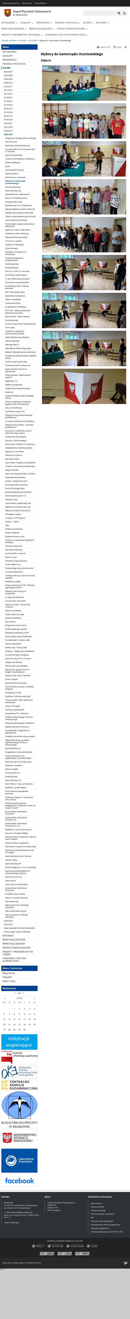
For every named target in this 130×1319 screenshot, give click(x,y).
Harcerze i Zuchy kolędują (15, 490)
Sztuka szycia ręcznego (14, 663)
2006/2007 (8, 121)
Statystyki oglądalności (100, 1278)
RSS (92, 1267)
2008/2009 (8, 128)
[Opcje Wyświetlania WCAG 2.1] (124, 13)
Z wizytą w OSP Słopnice (15, 567)
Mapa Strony (9, 1022)
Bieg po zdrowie (11, 519)
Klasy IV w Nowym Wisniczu (16, 947)
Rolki (7, 575)
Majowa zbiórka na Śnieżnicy (17, 776)
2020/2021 (8, 173)
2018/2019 (8, 165)
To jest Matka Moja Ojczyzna (17, 328)
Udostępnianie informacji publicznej (105, 1274)
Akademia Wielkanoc (13, 667)
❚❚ (5, 82)
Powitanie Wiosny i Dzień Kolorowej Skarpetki (20, 626)
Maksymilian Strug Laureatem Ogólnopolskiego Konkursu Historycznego (17, 791)
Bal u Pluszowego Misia (15, 341)
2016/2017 (8, 158)
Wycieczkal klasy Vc (13, 798)
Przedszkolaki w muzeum (15, 603)
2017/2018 (8, 161)
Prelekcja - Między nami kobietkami (19, 700)
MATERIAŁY (103, 22)
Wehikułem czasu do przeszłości (18, 879)
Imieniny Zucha (11, 549)
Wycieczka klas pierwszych (16, 732)
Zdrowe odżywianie (13, 349)
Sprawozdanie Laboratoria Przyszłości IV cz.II (16, 874)
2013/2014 (8, 147)
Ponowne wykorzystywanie (102, 1270)
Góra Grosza (10, 671)
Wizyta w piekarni (12, 582)
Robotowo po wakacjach (15, 227)
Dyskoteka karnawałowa (15, 527)
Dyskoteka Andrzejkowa (15, 345)
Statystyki (7, 1026)
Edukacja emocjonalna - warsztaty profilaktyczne (19, 475)
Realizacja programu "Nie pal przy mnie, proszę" (19, 847)
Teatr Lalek (9, 377)
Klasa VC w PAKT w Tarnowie (17, 321)
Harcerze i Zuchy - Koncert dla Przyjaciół (17, 655)
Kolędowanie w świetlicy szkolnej (18, 497)
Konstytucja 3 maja (13, 742)
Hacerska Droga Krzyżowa (16, 610)
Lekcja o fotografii (12, 755)
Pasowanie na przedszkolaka (17, 332)
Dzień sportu (10, 930)
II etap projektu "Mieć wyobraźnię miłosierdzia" (19, 750)
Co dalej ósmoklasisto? (14, 647)
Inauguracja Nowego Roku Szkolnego (20, 187)
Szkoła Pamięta (11, 298)
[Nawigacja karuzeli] (15, 82)
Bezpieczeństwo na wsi (14, 586)
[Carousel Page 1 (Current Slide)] (24, 82)
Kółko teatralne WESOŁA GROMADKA (19, 977)
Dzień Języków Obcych (14, 219)
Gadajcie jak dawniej (13, 711)
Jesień (7, 215)
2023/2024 (8, 184)
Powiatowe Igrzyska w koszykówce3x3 (14, 308)
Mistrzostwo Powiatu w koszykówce (20, 493)
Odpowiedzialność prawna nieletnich (20, 258)
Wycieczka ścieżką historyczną (17, 195)
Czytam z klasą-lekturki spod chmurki (20, 266)
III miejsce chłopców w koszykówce (19, 470)
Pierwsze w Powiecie (13, 504)
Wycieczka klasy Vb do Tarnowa (18, 708)
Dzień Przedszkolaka (13, 204)
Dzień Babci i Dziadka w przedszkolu (20, 512)
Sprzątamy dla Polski (13, 251)
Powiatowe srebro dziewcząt (17, 283)
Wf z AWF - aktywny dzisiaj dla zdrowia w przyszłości (17, 361)
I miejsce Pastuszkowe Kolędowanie (20, 516)
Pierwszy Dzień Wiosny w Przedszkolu (15, 641)
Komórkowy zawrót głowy (16, 324)
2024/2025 (8, 970)
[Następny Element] (18, 82)
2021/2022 (8, 176)
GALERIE (88, 22)
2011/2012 (8, 139)
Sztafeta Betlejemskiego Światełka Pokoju (19, 446)
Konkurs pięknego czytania (16, 678)
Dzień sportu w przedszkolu (16, 934)
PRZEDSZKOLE (44, 22)
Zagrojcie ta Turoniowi (14, 501)
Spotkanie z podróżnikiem (15, 837)
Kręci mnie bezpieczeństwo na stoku (20, 523)
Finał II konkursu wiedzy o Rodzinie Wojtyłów (19, 737)
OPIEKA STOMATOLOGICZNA (72, 28)
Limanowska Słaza (12, 352)
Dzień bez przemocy (13, 926)
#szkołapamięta (11, 317)
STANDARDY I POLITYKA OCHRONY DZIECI (66, 34)
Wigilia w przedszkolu (13, 434)
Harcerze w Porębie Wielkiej (16, 882)
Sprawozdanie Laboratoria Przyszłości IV (16, 868)
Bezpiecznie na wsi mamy (15, 675)
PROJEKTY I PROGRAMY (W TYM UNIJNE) (22, 34)
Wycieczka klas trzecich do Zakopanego (16, 419)
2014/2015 (8, 151)
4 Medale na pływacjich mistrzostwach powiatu (14, 382)
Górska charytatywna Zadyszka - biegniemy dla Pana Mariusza (18, 452)
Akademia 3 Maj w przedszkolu (18, 746)
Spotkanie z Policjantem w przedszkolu (16, 302)
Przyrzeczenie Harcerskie (15, 650)
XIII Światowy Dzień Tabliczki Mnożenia (17, 336)
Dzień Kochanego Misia (15, 538)
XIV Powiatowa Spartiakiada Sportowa (16, 842)
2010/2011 (8, 136)
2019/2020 (8, 169)
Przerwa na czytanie (13, 290)
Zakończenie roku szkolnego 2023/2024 (17, 955)
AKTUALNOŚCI (9, 22)
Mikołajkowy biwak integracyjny (18, 398)
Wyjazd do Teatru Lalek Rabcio (18, 279)
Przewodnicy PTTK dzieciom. (17, 763)
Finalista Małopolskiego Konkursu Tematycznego (19, 767)
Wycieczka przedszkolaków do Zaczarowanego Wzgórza (17, 921)
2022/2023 (8, 180)
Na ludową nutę (11, 370)
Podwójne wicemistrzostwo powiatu (20, 786)
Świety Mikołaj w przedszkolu (17, 386)
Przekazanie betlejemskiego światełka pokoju (20, 406)
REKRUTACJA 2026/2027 (41, 28)
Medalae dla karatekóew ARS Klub (19, 262)
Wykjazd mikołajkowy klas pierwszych (20, 401)
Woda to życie (11, 606)
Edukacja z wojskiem (13, 815)
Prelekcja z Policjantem (14, 294)
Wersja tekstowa (40, 3)
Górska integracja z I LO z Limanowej (20, 917)
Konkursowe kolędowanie (15, 486)
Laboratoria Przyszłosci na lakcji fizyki (20, 896)
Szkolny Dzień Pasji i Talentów (17, 725)
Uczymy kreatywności (14, 621)
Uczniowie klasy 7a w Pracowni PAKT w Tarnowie (20, 199)
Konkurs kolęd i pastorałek (16, 411)
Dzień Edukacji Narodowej (16, 269)
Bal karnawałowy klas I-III (15, 545)
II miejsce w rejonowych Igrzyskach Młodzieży (19, 590)
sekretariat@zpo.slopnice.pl (21, 1262)
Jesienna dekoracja (13, 236)
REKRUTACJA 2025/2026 (14, 28)
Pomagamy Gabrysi (13, 564)
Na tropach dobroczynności (16, 534)
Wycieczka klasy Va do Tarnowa (18, 905)
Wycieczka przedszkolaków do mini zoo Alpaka (19, 901)
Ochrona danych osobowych (102, 1263)
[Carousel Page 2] (27, 82)
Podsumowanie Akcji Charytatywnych (20, 373)
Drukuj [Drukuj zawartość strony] (117, 96)
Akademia (9, 441)
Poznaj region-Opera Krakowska (18, 686)
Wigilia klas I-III (11, 430)
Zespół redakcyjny (11, 1272)
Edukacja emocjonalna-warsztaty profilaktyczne (18, 465)
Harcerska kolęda (12, 508)
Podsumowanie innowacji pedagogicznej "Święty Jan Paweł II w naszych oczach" (20, 855)
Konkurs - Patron (12, 571)
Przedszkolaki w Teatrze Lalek (17, 689)
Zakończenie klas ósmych (15, 960)
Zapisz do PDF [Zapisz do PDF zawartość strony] (104, 96)
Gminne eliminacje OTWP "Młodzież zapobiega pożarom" (20, 636)
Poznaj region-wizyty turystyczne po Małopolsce (20, 274)
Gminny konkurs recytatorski (16, 892)
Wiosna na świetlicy (13, 660)
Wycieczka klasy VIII (13, 829)
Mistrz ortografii (11, 818)
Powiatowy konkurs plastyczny (17, 415)
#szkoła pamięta (12, 313)
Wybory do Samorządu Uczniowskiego (15, 231)
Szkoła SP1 (26, 22)
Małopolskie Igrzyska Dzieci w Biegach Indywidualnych (17, 720)
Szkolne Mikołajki (12, 390)
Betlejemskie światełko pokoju (17, 438)
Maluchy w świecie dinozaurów (17, 560)
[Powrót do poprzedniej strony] (125, 96)
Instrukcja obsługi (98, 1260)
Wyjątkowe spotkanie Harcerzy (17, 556)
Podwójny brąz (11, 826)
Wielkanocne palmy (13, 631)
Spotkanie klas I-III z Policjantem (18, 255)
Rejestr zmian (9, 1030)
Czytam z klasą (11, 909)
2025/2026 (8, 974)
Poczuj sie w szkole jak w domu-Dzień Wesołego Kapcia (18, 481)
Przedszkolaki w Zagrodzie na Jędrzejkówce (17, 781)
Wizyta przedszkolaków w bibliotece (20, 772)
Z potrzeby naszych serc (15, 461)
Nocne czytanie (11, 729)
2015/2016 (8, 154)
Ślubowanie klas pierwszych (16, 286)
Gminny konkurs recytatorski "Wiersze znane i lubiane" (20, 887)
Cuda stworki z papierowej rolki (18, 552)
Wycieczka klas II (12, 223)
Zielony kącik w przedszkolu (16, 715)
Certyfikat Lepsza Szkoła (15, 943)
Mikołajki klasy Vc (12, 394)
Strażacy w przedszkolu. (15, 759)
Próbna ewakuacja (12, 212)
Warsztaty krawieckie (13, 599)
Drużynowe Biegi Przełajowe (17, 704)
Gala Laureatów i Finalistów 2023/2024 (16, 965)
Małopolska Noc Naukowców (17, 244)
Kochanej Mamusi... (13, 822)
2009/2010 (8, 132)
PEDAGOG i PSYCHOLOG (67, 22)
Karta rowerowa (11, 951)
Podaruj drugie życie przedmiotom (19, 617)
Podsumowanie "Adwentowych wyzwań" (18, 425)
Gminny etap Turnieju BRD (16, 697)
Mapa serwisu (27, 3)
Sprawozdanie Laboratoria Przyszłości (16, 862)
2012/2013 (8, 143)
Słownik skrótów (97, 1256)
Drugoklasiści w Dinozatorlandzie (18, 801)
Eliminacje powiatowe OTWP (17, 682)
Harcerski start (11, 191)
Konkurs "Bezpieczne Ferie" (16, 530)
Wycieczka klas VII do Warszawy (18, 811)
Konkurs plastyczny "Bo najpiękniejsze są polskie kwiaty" (18, 806)
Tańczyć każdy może (13, 595)
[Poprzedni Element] (12, 82)
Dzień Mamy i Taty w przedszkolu (19, 833)
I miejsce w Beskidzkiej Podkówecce (20, 208)
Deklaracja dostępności (11, 3)
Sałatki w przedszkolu (14, 578)
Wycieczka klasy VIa (13, 240)
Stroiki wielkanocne (13, 614)
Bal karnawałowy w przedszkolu (18, 541)
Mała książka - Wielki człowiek (17, 366)
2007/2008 (8, 125)
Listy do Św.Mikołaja (13, 457)
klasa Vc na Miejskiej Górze (16, 247)
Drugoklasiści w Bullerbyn (15, 356)
